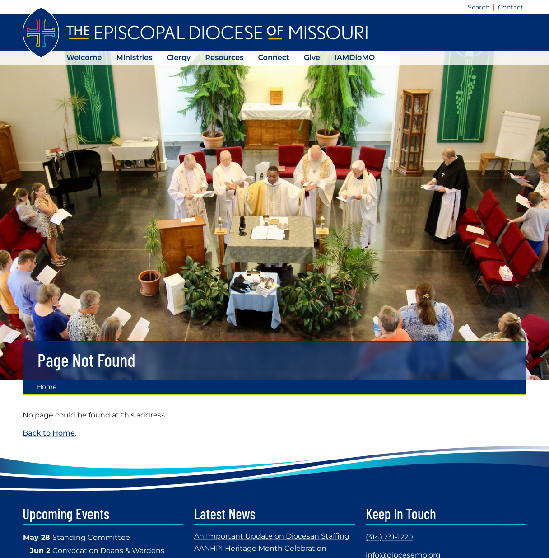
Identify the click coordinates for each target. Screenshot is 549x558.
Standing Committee (91, 537)
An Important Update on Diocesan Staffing (271, 536)
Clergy (179, 57)
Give (312, 57)
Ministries (134, 57)
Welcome (84, 57)
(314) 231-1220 (389, 537)
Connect (273, 57)
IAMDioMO (355, 57)
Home (46, 387)
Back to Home (49, 433)
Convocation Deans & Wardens (108, 550)
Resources (224, 57)
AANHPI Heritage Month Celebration (260, 548)
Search (478, 7)
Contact (510, 7)
